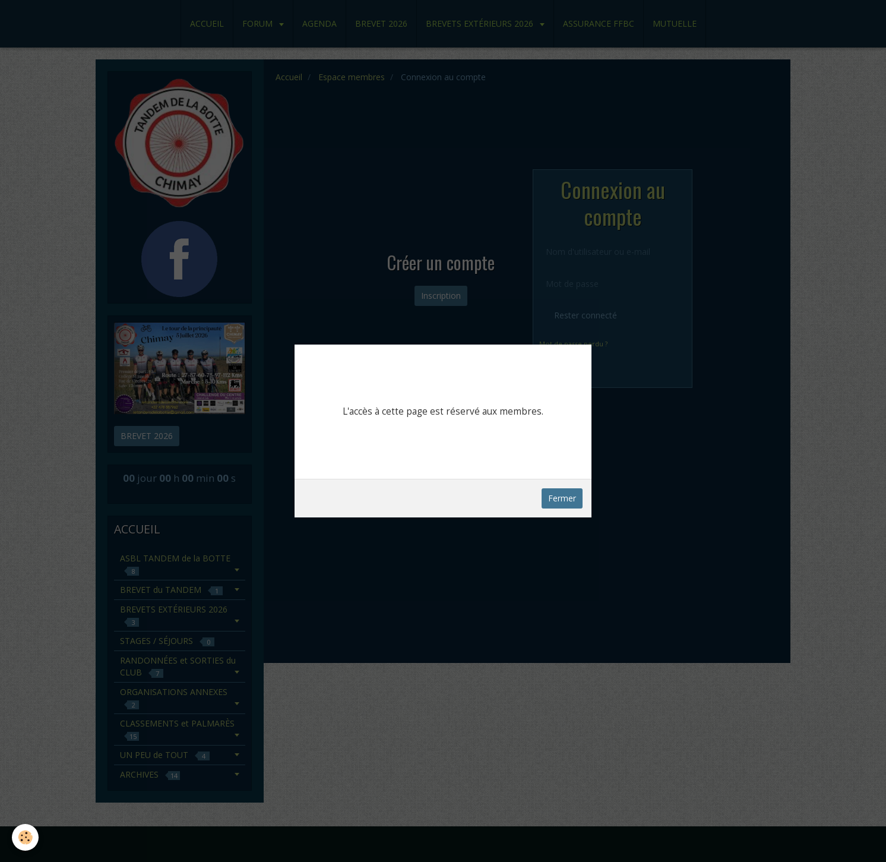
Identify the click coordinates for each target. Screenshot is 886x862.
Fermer (562, 498)
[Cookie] (25, 837)
